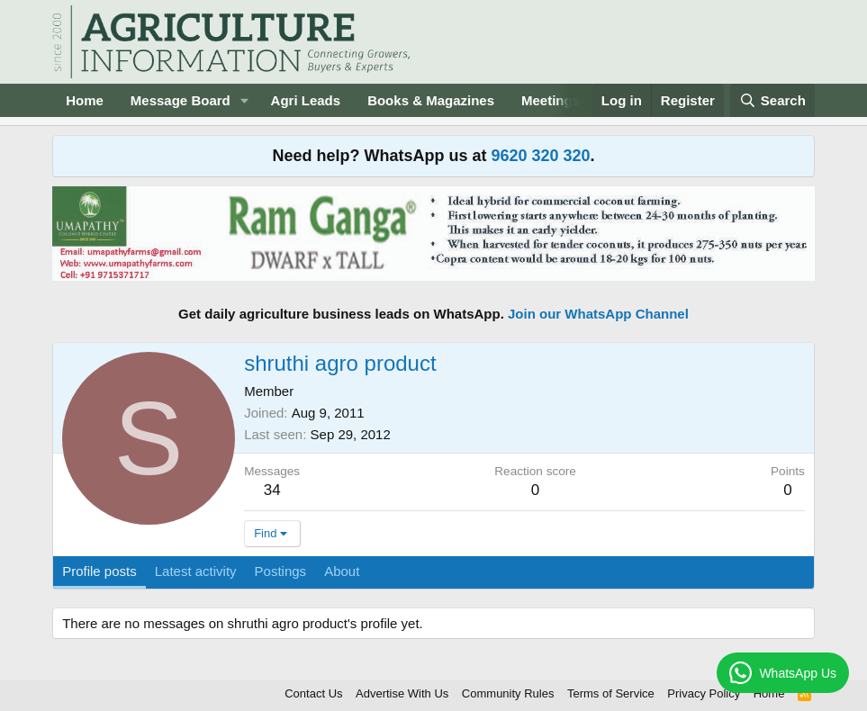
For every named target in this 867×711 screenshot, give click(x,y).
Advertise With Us (402, 693)
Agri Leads (306, 100)
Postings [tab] (281, 571)
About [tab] (341, 571)
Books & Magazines (430, 100)
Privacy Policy (703, 693)
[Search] (772, 100)
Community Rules (508, 693)
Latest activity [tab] (196, 571)
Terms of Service (611, 693)
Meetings (550, 100)
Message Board (180, 100)
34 (272, 490)
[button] (244, 100)
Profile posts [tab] (99, 571)
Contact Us (313, 693)
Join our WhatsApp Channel (598, 313)
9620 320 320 (540, 156)
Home (85, 100)
